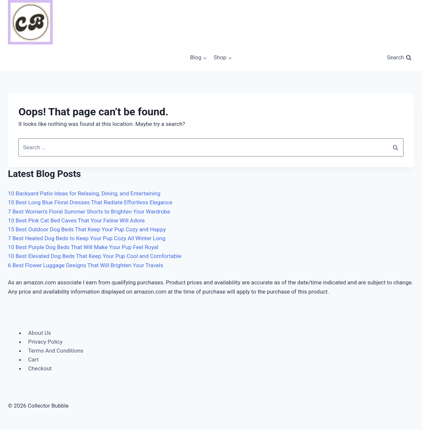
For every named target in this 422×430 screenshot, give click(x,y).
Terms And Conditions (55, 350)
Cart (33, 359)
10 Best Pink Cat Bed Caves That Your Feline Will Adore (76, 220)
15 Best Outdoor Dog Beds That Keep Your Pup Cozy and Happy (87, 229)
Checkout (40, 368)
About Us (39, 333)
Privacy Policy (45, 341)
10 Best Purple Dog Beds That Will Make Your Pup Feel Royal (83, 247)
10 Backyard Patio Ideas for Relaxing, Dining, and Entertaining (84, 193)
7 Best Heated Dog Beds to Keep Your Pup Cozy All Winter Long (86, 238)
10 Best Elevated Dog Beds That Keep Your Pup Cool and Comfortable (94, 256)
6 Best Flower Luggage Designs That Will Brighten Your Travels (85, 265)
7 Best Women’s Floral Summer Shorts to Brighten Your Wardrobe (89, 211)
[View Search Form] (399, 58)
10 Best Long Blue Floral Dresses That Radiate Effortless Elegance (90, 202)
